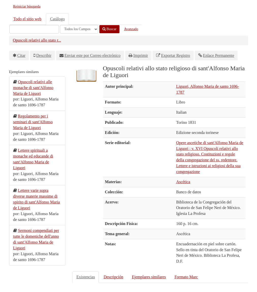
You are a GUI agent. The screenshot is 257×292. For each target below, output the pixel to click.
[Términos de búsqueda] (34, 29)
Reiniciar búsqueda (27, 6)
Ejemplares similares (149, 277)
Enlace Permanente (218, 55)
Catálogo (57, 19)
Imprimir (140, 55)
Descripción (113, 277)
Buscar (109, 29)
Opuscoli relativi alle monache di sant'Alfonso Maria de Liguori (33, 88)
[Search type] (79, 29)
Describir (44, 55)
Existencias (86, 277)
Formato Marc (186, 277)
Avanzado (131, 29)
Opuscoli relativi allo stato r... (37, 40)
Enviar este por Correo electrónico (92, 55)
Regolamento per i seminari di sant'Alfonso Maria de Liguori (33, 122)
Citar (21, 55)
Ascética (183, 182)
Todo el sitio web (27, 19)
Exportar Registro (175, 55)
